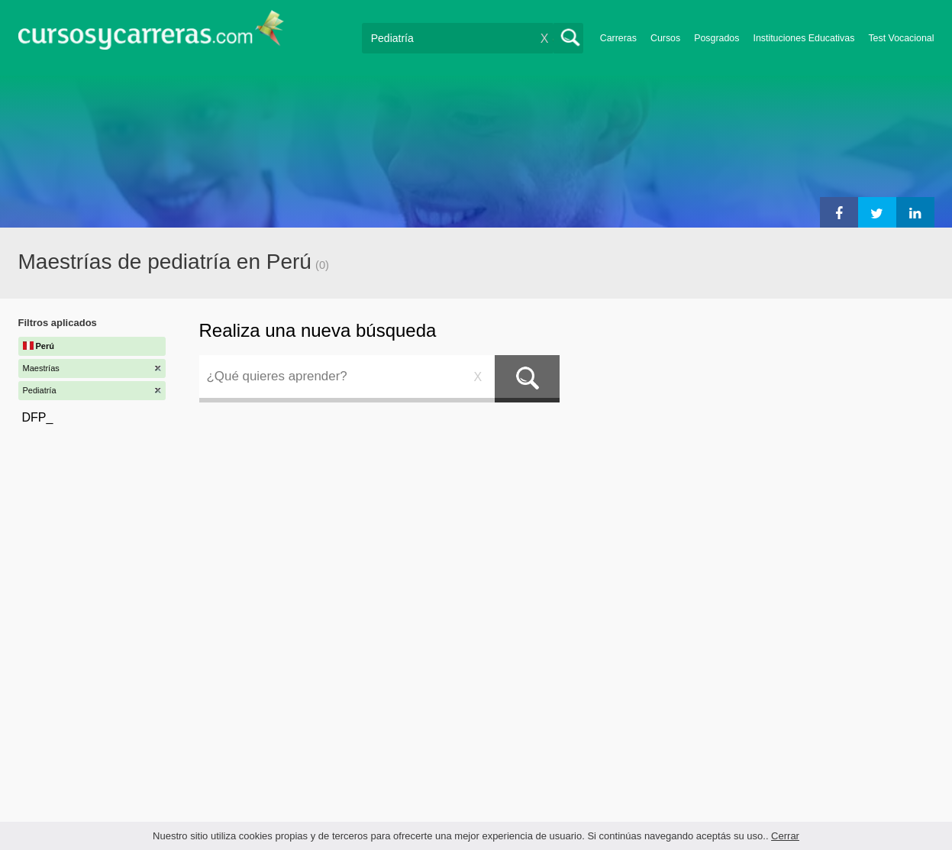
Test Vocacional (901, 38)
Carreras (618, 38)
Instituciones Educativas (803, 38)
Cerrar (785, 836)
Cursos (665, 38)
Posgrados (716, 38)
